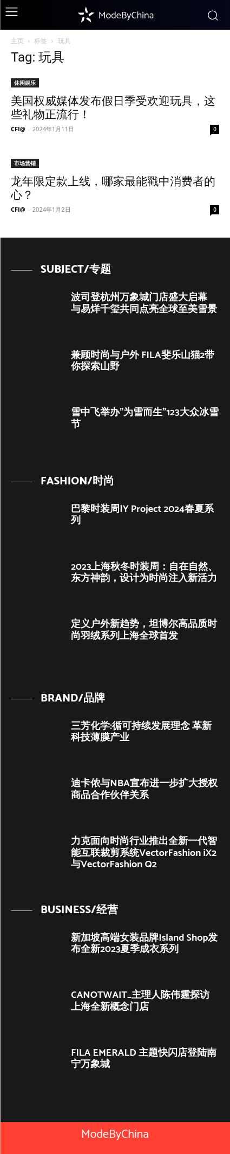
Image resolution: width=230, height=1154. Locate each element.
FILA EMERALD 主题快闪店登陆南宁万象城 (143, 1059)
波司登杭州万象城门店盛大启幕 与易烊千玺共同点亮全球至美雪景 (144, 303)
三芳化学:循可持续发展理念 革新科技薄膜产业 (141, 732)
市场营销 (25, 163)
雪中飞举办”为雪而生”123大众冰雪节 (144, 418)
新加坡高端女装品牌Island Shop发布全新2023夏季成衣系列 (144, 944)
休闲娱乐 (25, 82)
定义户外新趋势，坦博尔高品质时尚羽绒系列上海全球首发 (144, 630)
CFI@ (18, 129)
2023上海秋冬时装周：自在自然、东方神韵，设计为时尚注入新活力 (144, 573)
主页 (17, 40)
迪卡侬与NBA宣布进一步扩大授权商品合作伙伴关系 (144, 789)
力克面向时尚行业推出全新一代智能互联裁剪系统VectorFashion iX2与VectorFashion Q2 (144, 853)
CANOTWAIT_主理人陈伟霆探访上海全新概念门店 (140, 1001)
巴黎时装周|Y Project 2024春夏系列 (142, 515)
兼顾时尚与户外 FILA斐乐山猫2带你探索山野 (142, 361)
